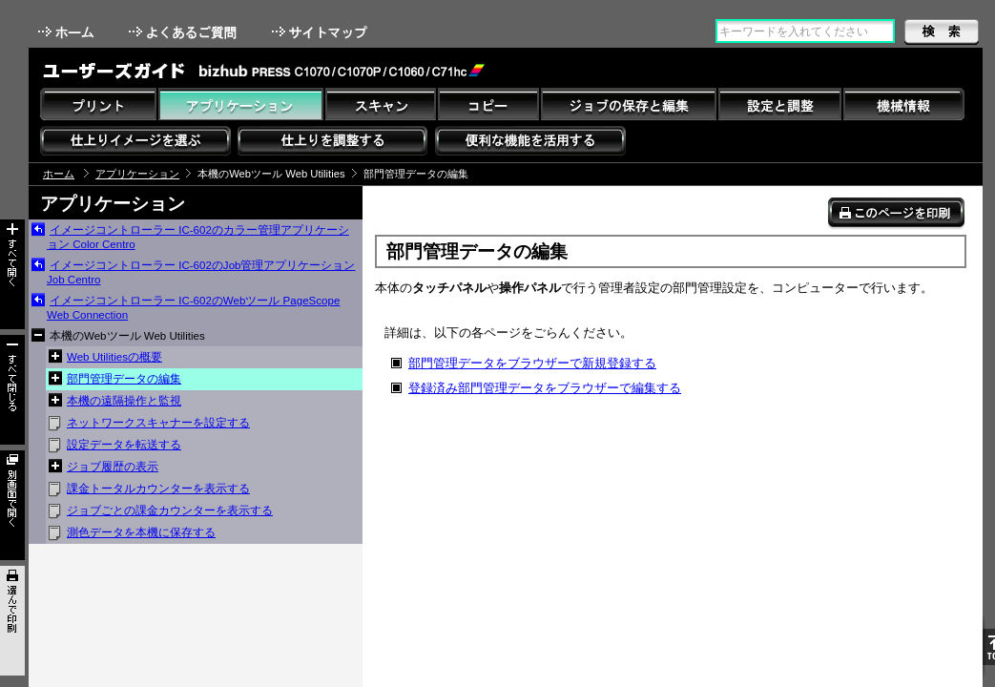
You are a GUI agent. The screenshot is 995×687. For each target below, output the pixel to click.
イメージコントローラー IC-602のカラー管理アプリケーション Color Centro (198, 237)
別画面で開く (12, 505)
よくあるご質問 (184, 32)
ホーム (68, 32)
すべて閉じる (12, 390)
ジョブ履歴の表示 (112, 466)
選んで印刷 (12, 621)
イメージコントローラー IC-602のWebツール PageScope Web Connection (193, 308)
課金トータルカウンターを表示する (158, 488)
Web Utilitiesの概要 (114, 357)
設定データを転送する (124, 444)
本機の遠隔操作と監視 (124, 400)
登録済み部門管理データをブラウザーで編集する (544, 388)
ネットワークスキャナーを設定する (158, 422)
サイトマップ (321, 32)
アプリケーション (137, 173)
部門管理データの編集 (124, 379)
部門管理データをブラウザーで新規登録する (532, 363)
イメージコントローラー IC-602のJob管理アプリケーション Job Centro (201, 272)
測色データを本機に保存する (141, 532)
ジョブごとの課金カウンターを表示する (170, 510)
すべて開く (12, 274)
